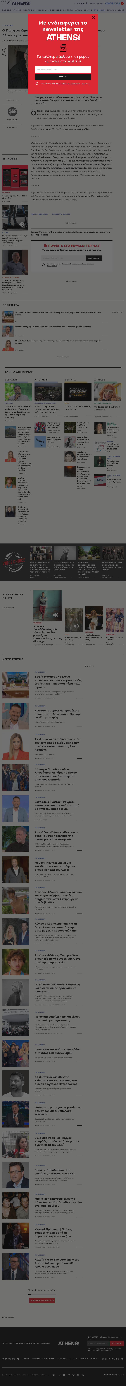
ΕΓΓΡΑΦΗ (63, 77)
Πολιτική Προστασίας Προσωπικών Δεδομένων (71, 83)
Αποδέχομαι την (65, 83)
